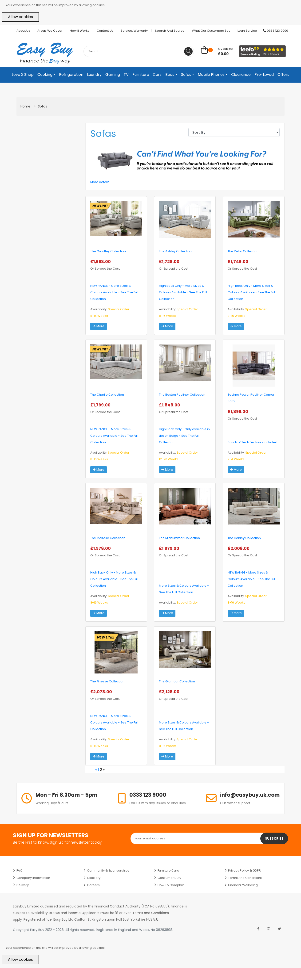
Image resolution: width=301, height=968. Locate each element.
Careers (93, 885)
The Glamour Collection (177, 681)
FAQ (19, 870)
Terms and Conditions (245, 878)
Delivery (22, 885)
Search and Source (170, 30)
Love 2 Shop (23, 74)
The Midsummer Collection (179, 538)
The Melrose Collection (107, 538)
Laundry (94, 74)
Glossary (93, 878)
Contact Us (105, 30)
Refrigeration (71, 74)
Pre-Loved (264, 74)
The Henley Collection (244, 538)
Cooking (44, 74)
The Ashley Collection (175, 251)
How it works (79, 30)
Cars (157, 74)
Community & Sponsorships (108, 870)
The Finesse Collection (107, 681)
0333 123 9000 (275, 30)
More (99, 326)
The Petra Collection (243, 251)
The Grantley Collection (108, 251)
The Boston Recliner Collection (182, 394)
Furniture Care (168, 870)
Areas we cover (50, 30)
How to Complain (171, 885)
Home (25, 106)
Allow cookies (20, 16)
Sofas (186, 74)
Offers (283, 74)
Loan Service (247, 30)
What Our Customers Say (211, 30)
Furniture (140, 74)
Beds (169, 74)
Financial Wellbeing (243, 885)
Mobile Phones (211, 74)
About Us (23, 30)
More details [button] (99, 182)
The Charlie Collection (107, 394)
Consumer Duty (169, 878)
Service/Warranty (134, 30)
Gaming (112, 74)
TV (126, 74)
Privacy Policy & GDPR (244, 870)
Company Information (33, 878)
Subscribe (274, 838)
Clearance (241, 74)
